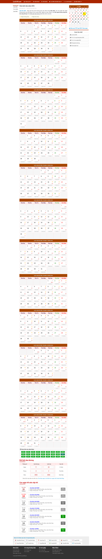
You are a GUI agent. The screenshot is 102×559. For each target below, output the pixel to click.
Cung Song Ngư (76, 543)
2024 (28, 454)
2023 (23, 454)
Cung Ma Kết (53, 543)
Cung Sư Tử (64, 540)
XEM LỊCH (27, 1)
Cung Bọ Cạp (29, 543)
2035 (38, 456)
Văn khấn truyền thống (57, 553)
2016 (33, 451)
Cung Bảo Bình (65, 543)
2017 (38, 451)
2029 (53, 454)
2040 (63, 456)
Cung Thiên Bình (19, 543)
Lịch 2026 (15, 7)
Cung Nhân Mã (42, 543)
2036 (43, 456)
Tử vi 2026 (15, 9)
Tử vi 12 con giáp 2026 (75, 40)
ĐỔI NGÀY (44, 1)
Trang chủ (22, 8)
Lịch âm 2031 (22, 10)
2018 (43, 451)
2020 (53, 451)
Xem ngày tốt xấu (17, 553)
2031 (63, 454)
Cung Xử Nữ (75, 540)
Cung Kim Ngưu (30, 540)
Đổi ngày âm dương (75, 43)
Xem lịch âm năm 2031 (31, 8)
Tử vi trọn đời (42, 550)
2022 (63, 451)
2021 (58, 451)
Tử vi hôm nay (27, 550)
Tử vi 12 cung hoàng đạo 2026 (77, 37)
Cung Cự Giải (53, 540)
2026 (38, 454)
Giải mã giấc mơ (74, 45)
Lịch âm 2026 (73, 34)
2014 (23, 451)
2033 (28, 456)
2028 (48, 454)
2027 (43, 454)
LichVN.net (17, 1)
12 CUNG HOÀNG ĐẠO (55, 1)
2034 (33, 456)
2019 (48, 451)
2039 (58, 456)
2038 (53, 456)
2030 (58, 454)
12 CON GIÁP (67, 1)
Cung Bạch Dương (19, 540)
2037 (48, 456)
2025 (33, 454)
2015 (28, 451)
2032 (23, 456)
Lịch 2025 (15, 11)
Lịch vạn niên (16, 550)
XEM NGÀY (36, 1)
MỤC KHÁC (77, 1)
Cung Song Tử (42, 540)
